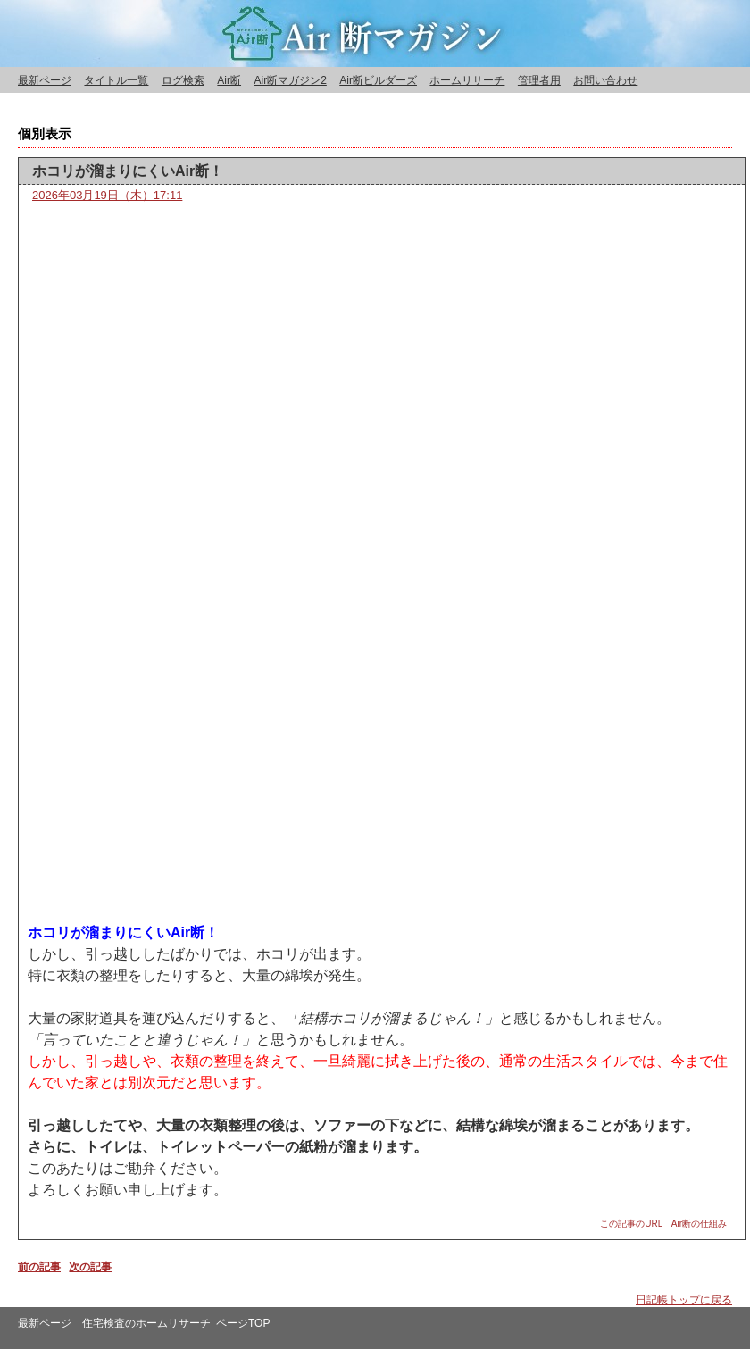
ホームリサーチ (466, 80)
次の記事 (90, 1267)
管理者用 (539, 80)
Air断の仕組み (699, 1223)
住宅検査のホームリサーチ (146, 1323)
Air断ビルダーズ (378, 80)
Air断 (229, 80)
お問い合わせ (605, 80)
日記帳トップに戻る (684, 1300)
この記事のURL (631, 1223)
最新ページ (44, 80)
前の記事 (39, 1267)
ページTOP (243, 1323)
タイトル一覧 (116, 80)
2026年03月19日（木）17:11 (107, 195)
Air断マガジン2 (290, 80)
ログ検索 (183, 80)
